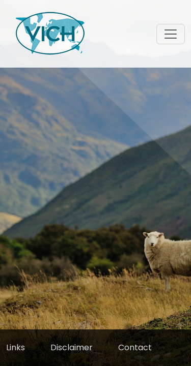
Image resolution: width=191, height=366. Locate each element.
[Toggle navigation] (170, 34)
